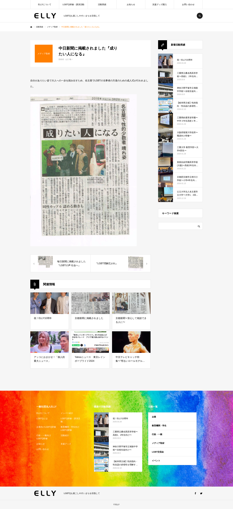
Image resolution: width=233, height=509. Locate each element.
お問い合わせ (188, 4)
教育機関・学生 (159, 425)
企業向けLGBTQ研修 (46, 427)
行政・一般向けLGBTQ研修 (43, 437)
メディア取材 (158, 443)
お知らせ (131, 4)
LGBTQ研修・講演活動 (73, 4)
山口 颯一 (69, 59)
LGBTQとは (42, 418)
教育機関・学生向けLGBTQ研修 (70, 428)
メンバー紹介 (67, 413)
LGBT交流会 (158, 452)
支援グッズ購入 (159, 4)
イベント (156, 460)
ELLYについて (44, 4)
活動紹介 (65, 435)
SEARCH (200, 16)
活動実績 (102, 4)
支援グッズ (66, 444)
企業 (154, 417)
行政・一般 (157, 434)
